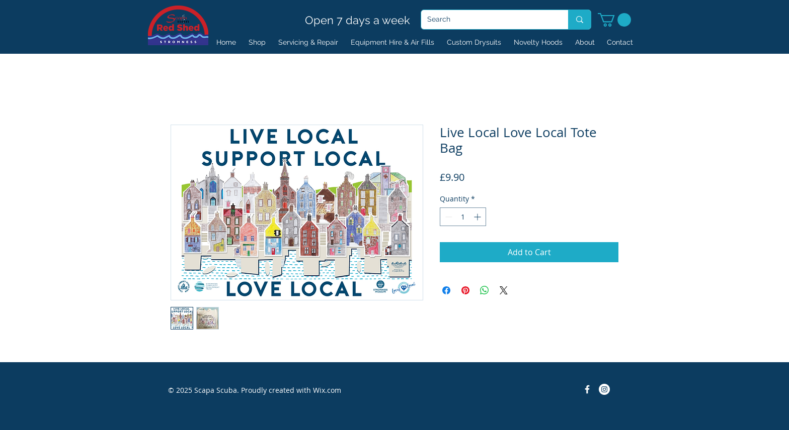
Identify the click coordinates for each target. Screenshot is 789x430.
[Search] (487, 19)
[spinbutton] (463, 217)
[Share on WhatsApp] (485, 290)
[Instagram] (604, 389)
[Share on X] (504, 290)
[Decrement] (447, 217)
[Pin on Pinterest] (465, 290)
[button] (614, 20)
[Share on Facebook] (446, 290)
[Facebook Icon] (587, 389)
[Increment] (478, 217)
